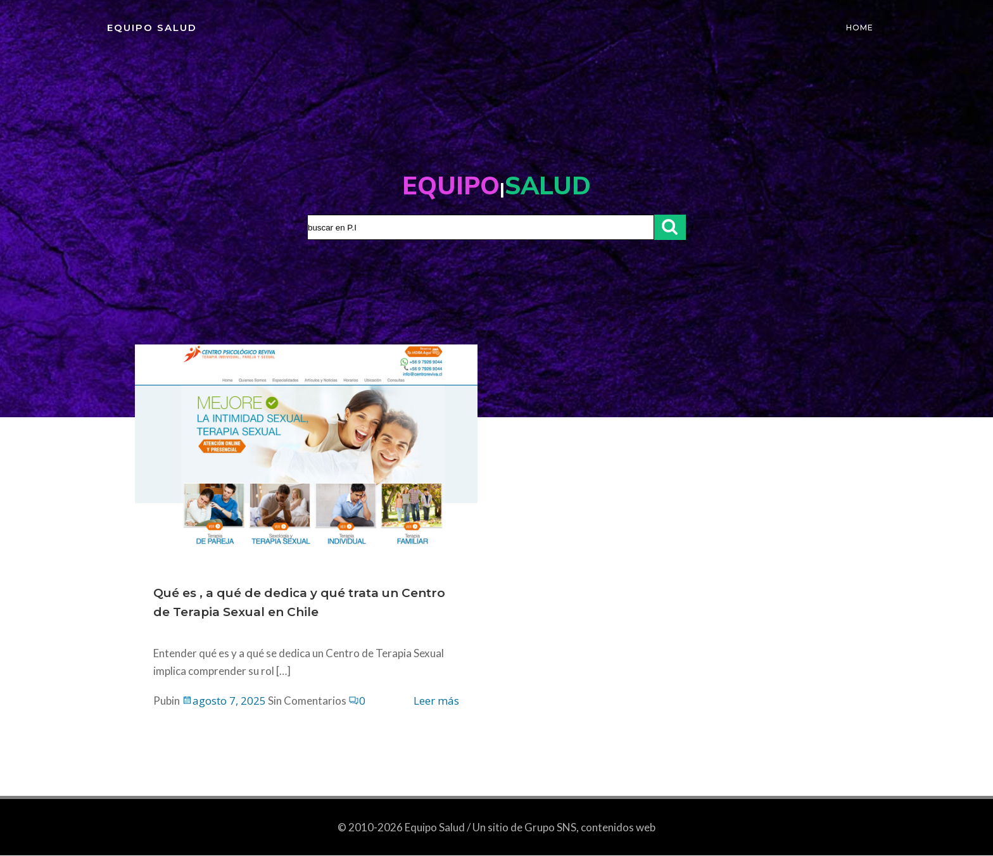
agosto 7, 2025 (224, 702)
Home (860, 28)
